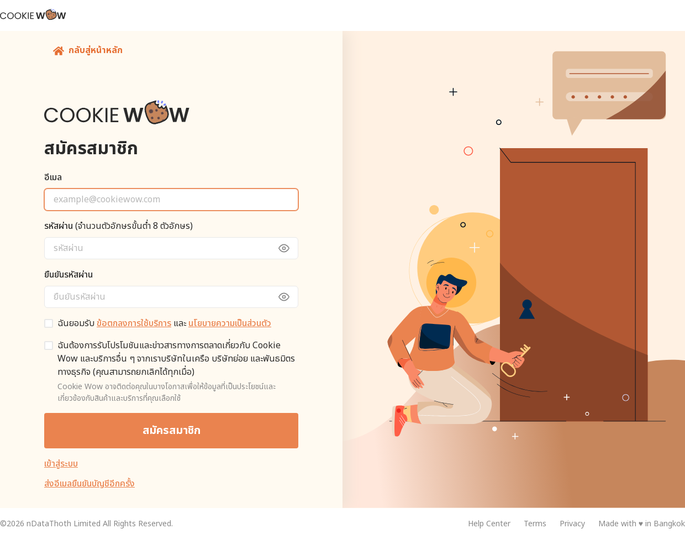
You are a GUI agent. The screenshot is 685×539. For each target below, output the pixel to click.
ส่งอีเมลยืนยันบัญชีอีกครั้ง (89, 483)
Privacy (572, 524)
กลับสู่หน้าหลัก (88, 50)
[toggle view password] (289, 248)
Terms (535, 524)
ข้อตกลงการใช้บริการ (134, 323)
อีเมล (53, 177)
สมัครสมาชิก (172, 430)
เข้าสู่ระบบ (61, 463)
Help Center (489, 524)
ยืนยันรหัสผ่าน (68, 274)
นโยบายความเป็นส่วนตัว (229, 323)
